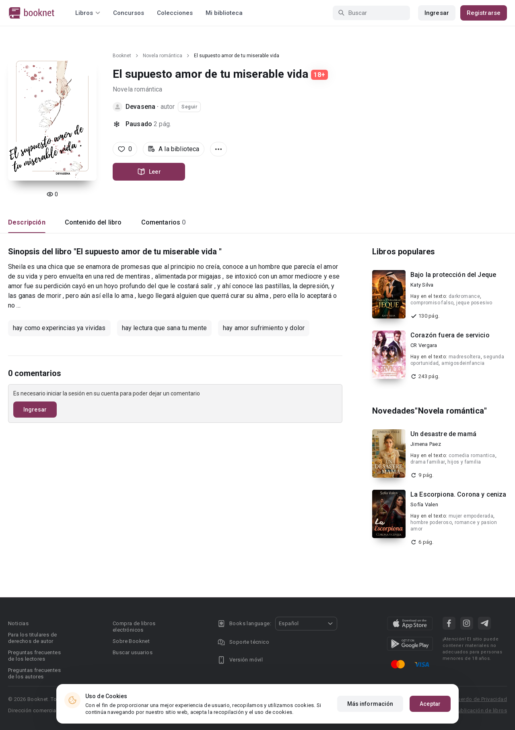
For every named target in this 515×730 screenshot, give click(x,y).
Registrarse (484, 13)
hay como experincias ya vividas (59, 328)
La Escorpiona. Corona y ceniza (458, 494)
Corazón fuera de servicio (450, 335)
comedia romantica (472, 455)
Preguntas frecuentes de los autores (34, 673)
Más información (370, 704)
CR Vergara (423, 345)
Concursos (128, 13)
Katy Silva (422, 285)
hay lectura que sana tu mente (164, 328)
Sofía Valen (424, 504)
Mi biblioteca (224, 13)
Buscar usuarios (132, 652)
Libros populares (403, 251)
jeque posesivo (474, 303)
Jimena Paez (425, 444)
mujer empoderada (471, 516)
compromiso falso (431, 303)
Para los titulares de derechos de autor (32, 638)
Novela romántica (162, 55)
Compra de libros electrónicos (134, 626)
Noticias (18, 623)
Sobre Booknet (131, 641)
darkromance (464, 296)
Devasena (140, 106)
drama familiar (427, 462)
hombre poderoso (431, 522)
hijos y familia (464, 462)
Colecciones (175, 13)
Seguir (189, 107)
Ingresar (436, 13)
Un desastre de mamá (443, 434)
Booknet (122, 55)
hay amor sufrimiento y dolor (264, 328)
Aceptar (430, 704)
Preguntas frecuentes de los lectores (34, 655)
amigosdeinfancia (462, 363)
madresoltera (465, 357)
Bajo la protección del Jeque (453, 275)
